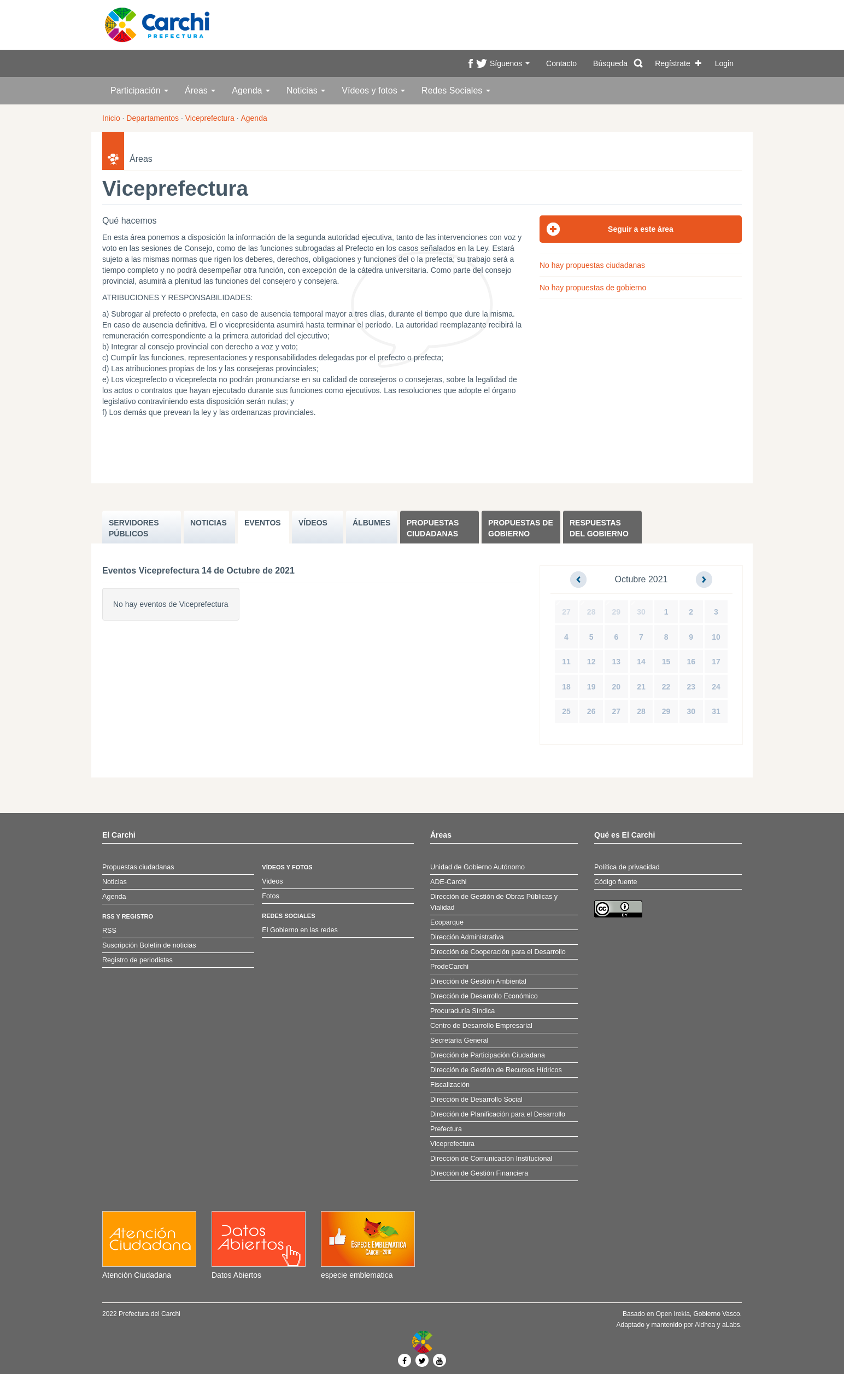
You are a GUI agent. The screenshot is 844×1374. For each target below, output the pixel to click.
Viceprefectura (210, 118)
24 (716, 686)
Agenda (251, 90)
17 (716, 661)
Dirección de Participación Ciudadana (487, 1055)
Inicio (111, 118)
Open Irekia (673, 1314)
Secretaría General (459, 1040)
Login (724, 63)
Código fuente (615, 882)
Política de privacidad (627, 867)
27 (566, 611)
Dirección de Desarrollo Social (476, 1099)
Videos (272, 881)
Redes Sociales (455, 90)
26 (591, 711)
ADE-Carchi (448, 882)
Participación (139, 90)
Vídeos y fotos (373, 90)
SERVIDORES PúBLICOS (134, 528)
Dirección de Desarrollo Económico (484, 996)
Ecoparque (447, 922)
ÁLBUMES (371, 522)
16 (691, 661)
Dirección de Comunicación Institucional (491, 1158)
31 (716, 711)
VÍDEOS (312, 522)
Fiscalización (450, 1085)
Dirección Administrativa (466, 937)
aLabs (731, 1325)
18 (566, 686)
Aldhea (705, 1325)
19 (591, 686)
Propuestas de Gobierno (520, 528)
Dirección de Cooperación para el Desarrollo (498, 952)
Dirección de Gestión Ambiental (478, 981)
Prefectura (446, 1129)
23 (691, 686)
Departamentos (152, 118)
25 (566, 711)
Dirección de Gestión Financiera (479, 1173)
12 (591, 661)
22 (666, 686)
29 (616, 611)
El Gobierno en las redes (300, 930)
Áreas (200, 90)
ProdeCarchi (449, 966)
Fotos (270, 896)
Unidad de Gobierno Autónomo (477, 867)
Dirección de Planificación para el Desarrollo (497, 1114)
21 (641, 686)
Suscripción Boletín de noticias (149, 945)
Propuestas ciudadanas (433, 528)
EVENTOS (262, 522)
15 (666, 661)
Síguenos (510, 63)
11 (566, 661)
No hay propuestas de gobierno (593, 287)
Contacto (561, 63)
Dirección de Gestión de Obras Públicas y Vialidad (494, 902)
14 (641, 661)
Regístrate (672, 63)
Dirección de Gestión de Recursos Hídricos (496, 1070)
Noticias (305, 90)
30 (641, 611)
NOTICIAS (208, 522)
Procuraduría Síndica (462, 1011)
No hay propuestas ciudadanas (592, 265)
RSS (109, 930)
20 (616, 686)
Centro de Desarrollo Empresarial (481, 1026)
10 (716, 637)
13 (616, 661)
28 (591, 611)
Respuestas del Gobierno (599, 528)
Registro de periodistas (137, 960)
